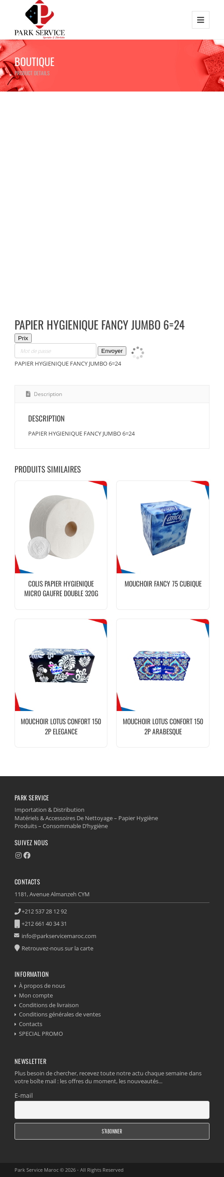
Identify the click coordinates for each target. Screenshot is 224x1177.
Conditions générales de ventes (60, 1014)
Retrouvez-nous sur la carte (57, 948)
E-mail (24, 1095)
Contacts (30, 1024)
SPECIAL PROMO (41, 1034)
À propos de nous (42, 986)
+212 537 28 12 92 (44, 911)
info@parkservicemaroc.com (59, 936)
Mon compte (36, 995)
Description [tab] (47, 394)
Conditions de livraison (49, 1005)
